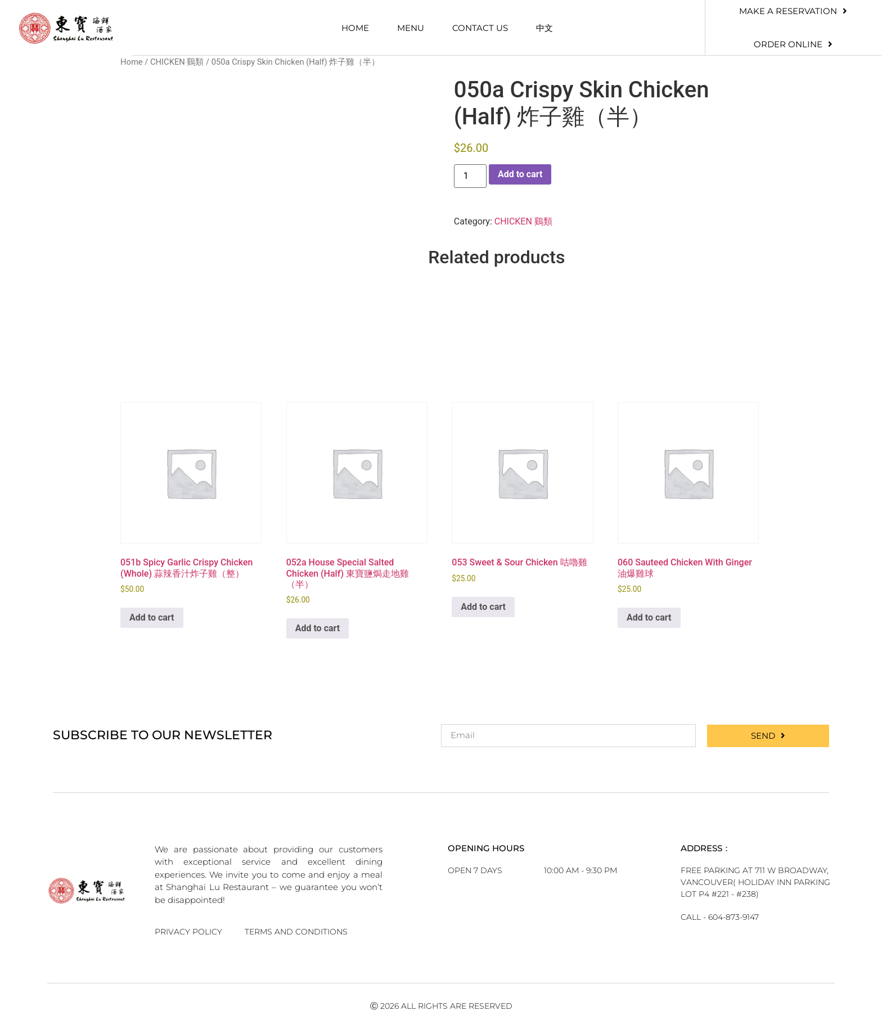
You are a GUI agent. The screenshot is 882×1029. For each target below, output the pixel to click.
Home (355, 28)
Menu (410, 28)
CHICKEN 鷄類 (177, 62)
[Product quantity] (470, 176)
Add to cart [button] (151, 617)
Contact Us (480, 28)
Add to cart (520, 174)
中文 (544, 28)
